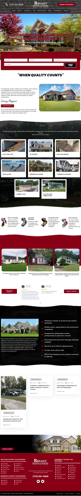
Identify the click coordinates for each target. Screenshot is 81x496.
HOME (10, 11)
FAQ (33, 11)
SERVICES (26, 11)
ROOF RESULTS (41, 11)
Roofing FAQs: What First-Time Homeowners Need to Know (13, 420)
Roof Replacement (62, 379)
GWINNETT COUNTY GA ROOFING (64, 461)
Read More (6, 425)
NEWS (50, 11)
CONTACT (70, 11)
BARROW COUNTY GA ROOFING (13, 476)
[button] (17, 10)
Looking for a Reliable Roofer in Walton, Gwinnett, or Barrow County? (40, 388)
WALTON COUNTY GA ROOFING (13, 460)
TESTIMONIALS (59, 11)
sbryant (8, 416)
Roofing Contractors (9, 413)
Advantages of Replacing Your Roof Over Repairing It (67, 387)
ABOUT (17, 11)
